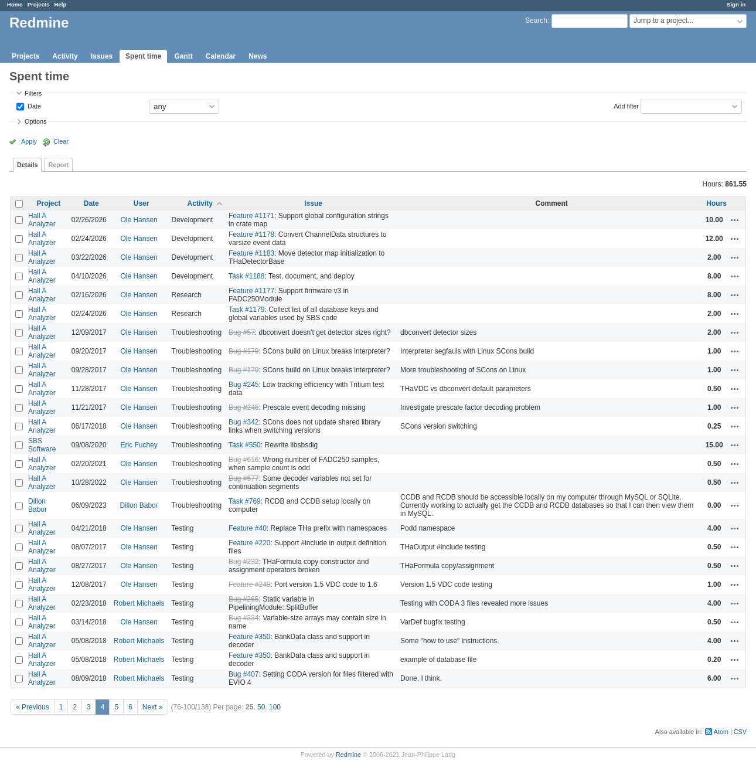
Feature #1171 (251, 216)
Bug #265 (243, 599)
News (257, 56)
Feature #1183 (251, 253)
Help (61, 4)
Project (49, 203)
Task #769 (245, 501)
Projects (39, 4)
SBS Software (42, 445)
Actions (735, 220)
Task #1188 (246, 276)
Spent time (143, 56)
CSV (740, 731)
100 (275, 707)
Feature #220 (249, 543)
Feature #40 (248, 528)
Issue (313, 203)
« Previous (32, 707)
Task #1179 (246, 309)
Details (27, 164)
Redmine (348, 754)
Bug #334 (243, 618)
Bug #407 (243, 674)
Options (35, 121)
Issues (102, 56)
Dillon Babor (37, 505)
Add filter (626, 105)
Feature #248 (249, 584)
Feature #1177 (251, 291)
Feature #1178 (251, 234)
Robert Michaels (139, 603)
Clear (61, 141)
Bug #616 (243, 460)
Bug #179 (243, 351)
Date (33, 105)
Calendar (221, 56)
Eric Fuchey (138, 445)
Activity (64, 56)
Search (536, 20)
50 (261, 707)
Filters (33, 93)
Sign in (736, 4)
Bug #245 (243, 384)
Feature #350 (249, 637)
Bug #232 (243, 562)
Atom (721, 731)
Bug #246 (243, 407)
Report (58, 164)
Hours (716, 203)
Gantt (183, 56)
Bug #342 (243, 422)
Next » (152, 707)
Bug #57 (242, 332)
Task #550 (245, 445)
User (141, 203)
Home (15, 4)
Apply (29, 141)
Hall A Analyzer (42, 220)
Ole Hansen (138, 220)
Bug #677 (243, 478)
